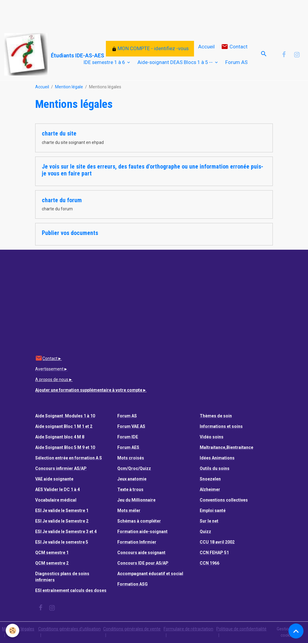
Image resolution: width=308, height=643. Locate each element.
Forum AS (236, 62)
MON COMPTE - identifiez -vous (150, 48)
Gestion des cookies (288, 632)
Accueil (206, 47)
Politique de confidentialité (241, 628)
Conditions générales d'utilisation (69, 628)
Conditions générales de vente (132, 628)
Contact (234, 47)
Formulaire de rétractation (188, 628)
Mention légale (69, 86)
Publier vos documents (70, 233)
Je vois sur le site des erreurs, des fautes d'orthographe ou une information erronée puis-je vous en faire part (152, 170)
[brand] (35, 54)
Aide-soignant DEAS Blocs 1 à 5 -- (175, 62)
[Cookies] (13, 630)
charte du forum (62, 200)
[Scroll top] (295, 630)
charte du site (59, 133)
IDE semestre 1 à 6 (105, 62)
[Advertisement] (109, 13)
